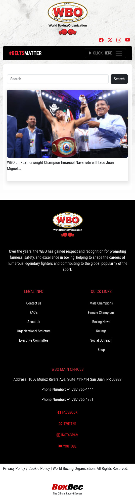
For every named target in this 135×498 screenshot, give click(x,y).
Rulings (101, 331)
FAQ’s (33, 312)
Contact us (33, 303)
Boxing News (101, 322)
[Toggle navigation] (105, 53)
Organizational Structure (34, 331)
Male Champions (101, 303)
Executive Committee (33, 340)
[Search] (58, 79)
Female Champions (101, 312)
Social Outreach (101, 340)
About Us (33, 322)
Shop (101, 350)
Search (119, 79)
